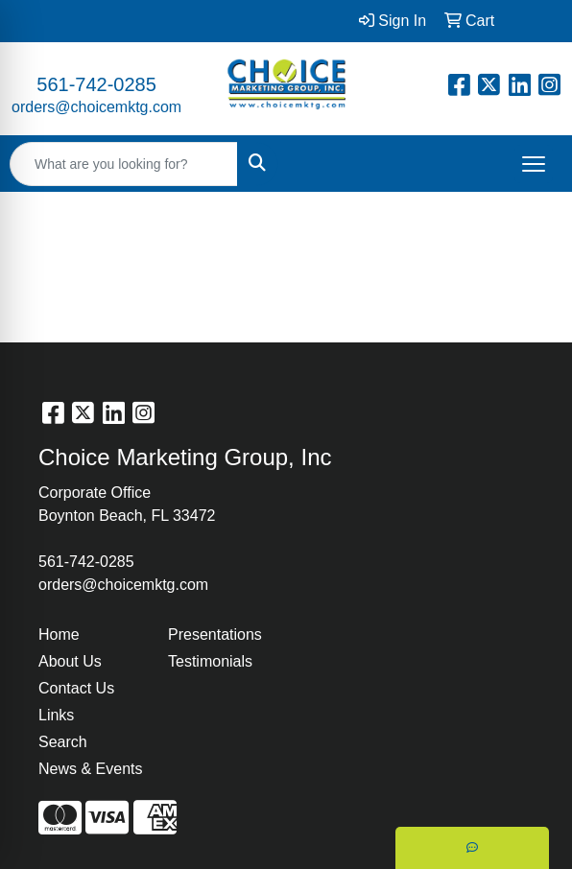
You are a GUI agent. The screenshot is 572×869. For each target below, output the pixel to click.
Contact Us (76, 688)
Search (62, 742)
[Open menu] (533, 164)
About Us (70, 661)
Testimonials (210, 661)
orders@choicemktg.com (96, 107)
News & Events (90, 769)
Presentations (215, 634)
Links (56, 715)
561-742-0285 (96, 84)
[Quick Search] (124, 164)
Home (59, 634)
